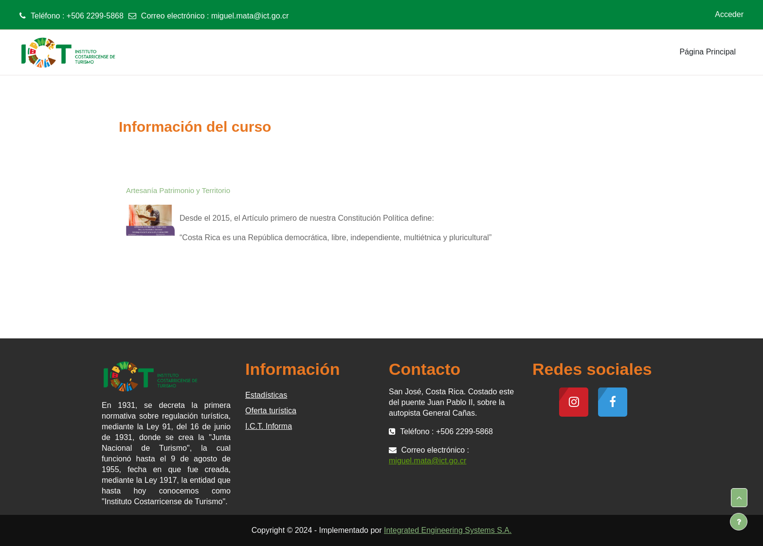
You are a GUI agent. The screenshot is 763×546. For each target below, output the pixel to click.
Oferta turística (270, 410)
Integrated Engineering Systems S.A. (447, 530)
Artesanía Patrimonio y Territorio (178, 190)
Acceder (729, 14)
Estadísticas (266, 395)
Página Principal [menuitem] (707, 52)
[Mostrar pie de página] (738, 521)
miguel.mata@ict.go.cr (250, 16)
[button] (739, 498)
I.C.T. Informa (268, 426)
